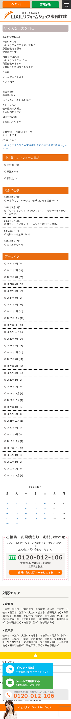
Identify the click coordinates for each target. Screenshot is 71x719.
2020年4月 (12, 427)
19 (35, 513)
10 (16, 508)
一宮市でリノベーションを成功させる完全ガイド (33, 200)
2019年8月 (12, 455)
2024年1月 (12, 311)
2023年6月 (12, 359)
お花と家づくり (15, 244)
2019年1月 (12, 468)
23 (7, 518)
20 (45, 513)
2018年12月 (13, 475)
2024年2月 (12, 304)
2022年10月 (13, 400)
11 (26, 508)
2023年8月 (12, 345)
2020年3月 (12, 434)
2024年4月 (12, 291)
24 (16, 518)
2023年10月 (13, 332)
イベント (16, 4)
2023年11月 (13, 325)
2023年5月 (12, 366)
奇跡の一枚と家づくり (18, 234)
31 (16, 523)
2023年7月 (12, 352)
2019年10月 (13, 448)
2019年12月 (13, 441)
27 (45, 518)
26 (35, 518)
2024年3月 (12, 297)
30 (7, 523)
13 (45, 508)
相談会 (10, 178)
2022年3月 (12, 407)
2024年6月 (12, 277)
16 (7, 513)
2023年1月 (12, 386)
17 (16, 513)
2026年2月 (12, 263)
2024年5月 (12, 284)
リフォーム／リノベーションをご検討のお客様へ (33, 224)
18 (26, 513)
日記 (9, 171)
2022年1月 (12, 414)
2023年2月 (12, 379)
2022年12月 (13, 393)
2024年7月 (12, 270)
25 (26, 518)
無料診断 (45, 4)
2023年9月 (12, 338)
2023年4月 (12, 373)
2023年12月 (13, 318)
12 (35, 508)
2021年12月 (13, 420)
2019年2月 (12, 461)
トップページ (12, 662)
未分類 (10, 164)
